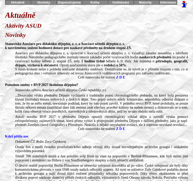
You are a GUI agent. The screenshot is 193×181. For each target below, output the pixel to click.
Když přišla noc (17, 136)
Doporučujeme (69, 2)
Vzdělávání (120, 2)
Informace (168, 2)
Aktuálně (18, 2)
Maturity (146, 2)
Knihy (94, 2)
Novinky (43, 2)
